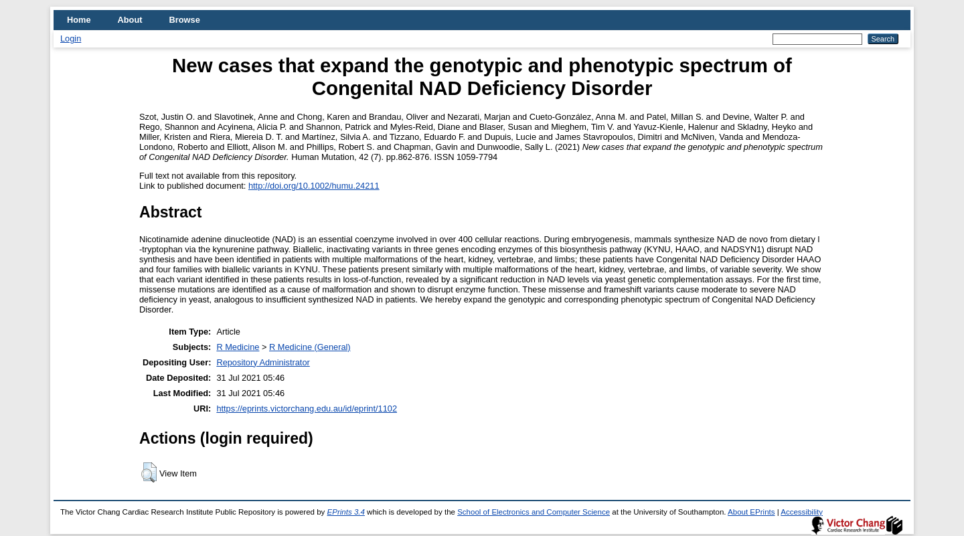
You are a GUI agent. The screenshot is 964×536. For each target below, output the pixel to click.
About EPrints (751, 512)
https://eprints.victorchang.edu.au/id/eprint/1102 (306, 409)
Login (70, 38)
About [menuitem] (130, 20)
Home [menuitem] (79, 20)
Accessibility (802, 512)
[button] (149, 472)
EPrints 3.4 (346, 512)
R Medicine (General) (310, 347)
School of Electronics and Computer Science (533, 512)
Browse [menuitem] (184, 20)
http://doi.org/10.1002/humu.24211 (314, 186)
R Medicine (237, 347)
